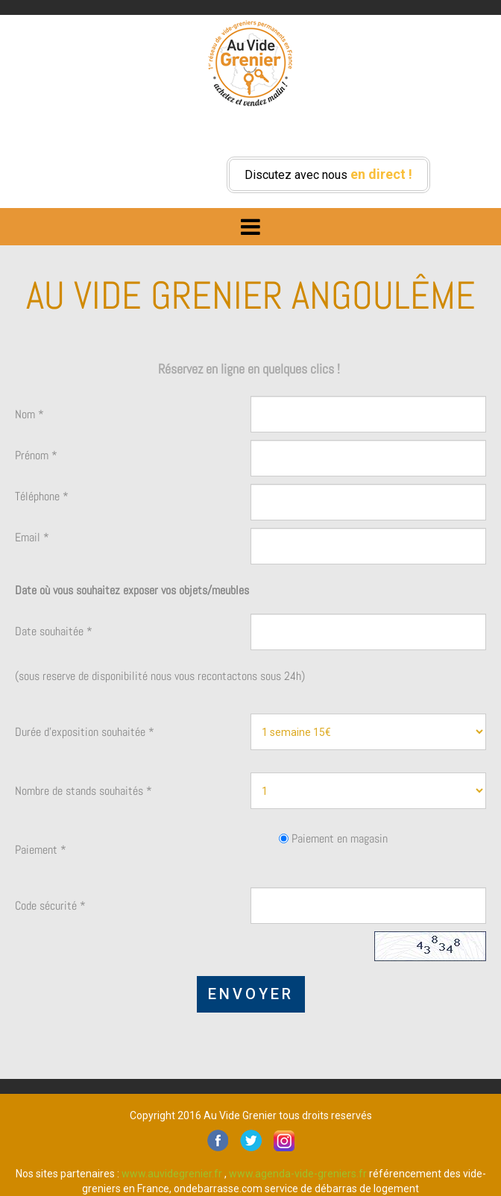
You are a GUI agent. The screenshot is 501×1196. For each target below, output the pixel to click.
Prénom (36, 455)
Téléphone (42, 496)
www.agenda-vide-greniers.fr (298, 1174)
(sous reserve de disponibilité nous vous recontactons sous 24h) (160, 676)
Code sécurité (50, 905)
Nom (29, 414)
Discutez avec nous (328, 174)
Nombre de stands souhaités (83, 791)
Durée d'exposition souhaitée (84, 732)
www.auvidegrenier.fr (172, 1174)
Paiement (40, 849)
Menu (250, 222)
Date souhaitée (53, 631)
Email (32, 537)
